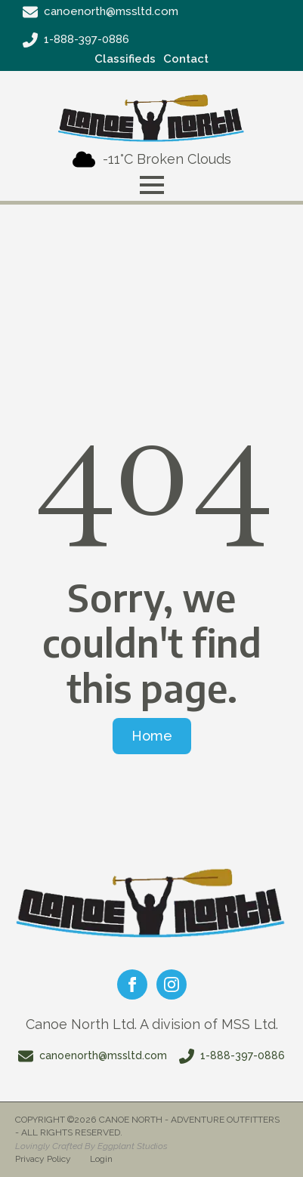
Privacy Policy (43, 1159)
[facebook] (132, 984)
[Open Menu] (152, 185)
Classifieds (125, 59)
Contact (186, 59)
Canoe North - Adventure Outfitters (189, 1119)
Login (101, 1159)
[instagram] (171, 984)
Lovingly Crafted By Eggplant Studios (91, 1146)
